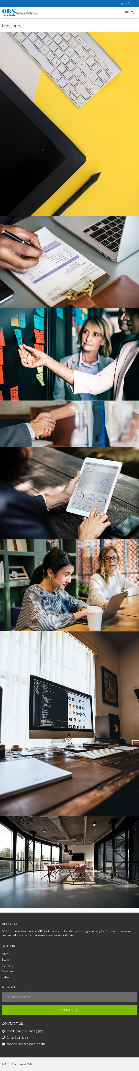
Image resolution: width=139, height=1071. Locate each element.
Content (7, 965)
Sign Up (132, 3)
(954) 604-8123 (17, 1037)
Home (6, 954)
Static (6, 959)
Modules (7, 971)
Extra (5, 977)
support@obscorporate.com (26, 1044)
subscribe (69, 1010)
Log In (121, 3)
